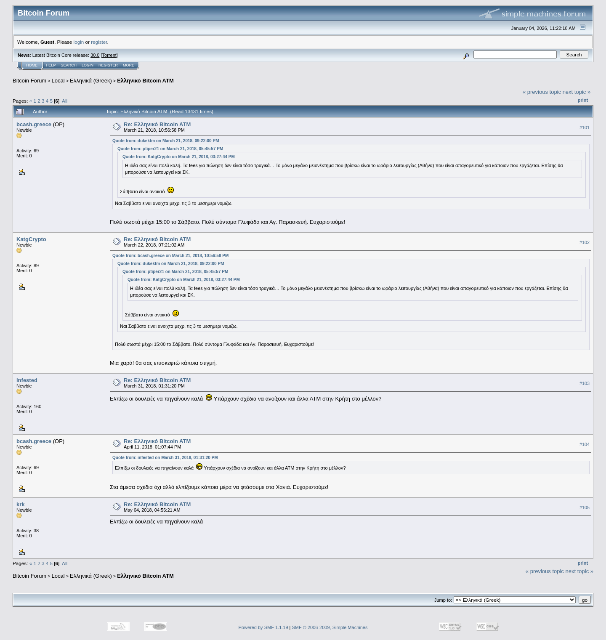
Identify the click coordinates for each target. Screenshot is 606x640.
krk (20, 504)
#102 (584, 242)
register (99, 42)
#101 (584, 127)
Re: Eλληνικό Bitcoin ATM (157, 124)
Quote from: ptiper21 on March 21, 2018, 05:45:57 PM (170, 148)
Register (108, 65)
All (64, 101)
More (128, 65)
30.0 (94, 55)
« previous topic (542, 92)
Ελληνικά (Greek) (91, 80)
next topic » (577, 92)
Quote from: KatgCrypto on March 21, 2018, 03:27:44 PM (178, 156)
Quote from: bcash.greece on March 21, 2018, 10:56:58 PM (170, 255)
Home (31, 65)
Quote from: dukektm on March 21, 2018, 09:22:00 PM (165, 140)
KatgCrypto (31, 239)
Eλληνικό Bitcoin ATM (145, 80)
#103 (584, 383)
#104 (584, 444)
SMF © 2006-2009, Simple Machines (330, 627)
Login (87, 65)
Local (58, 80)
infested (26, 380)
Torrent (109, 55)
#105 (584, 507)
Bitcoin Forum (29, 80)
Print (583, 100)
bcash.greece (33, 124)
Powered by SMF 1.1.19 (263, 627)
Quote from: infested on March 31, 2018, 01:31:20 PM (165, 457)
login (79, 42)
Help (51, 65)
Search (69, 65)
